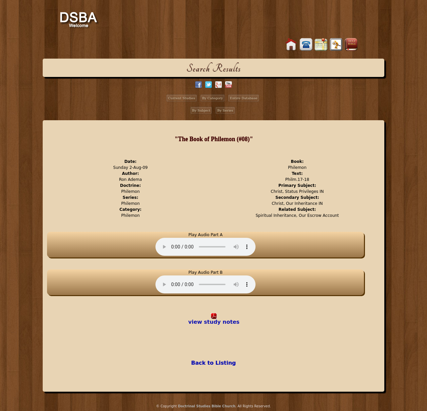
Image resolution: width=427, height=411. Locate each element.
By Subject (201, 110)
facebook (198, 84)
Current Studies (181, 98)
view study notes (214, 322)
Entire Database (243, 98)
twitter (208, 84)
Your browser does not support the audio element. (205, 247)
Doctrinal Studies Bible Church (206, 406)
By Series (225, 110)
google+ (218, 84)
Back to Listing (213, 363)
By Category (212, 98)
